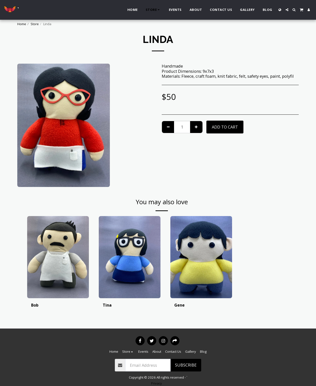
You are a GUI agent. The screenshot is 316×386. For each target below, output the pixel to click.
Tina (107, 305)
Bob (35, 305)
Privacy (156, 383)
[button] (287, 9)
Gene (179, 305)
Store (35, 24)
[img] (58, 257)
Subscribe (186, 365)
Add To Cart (225, 127)
